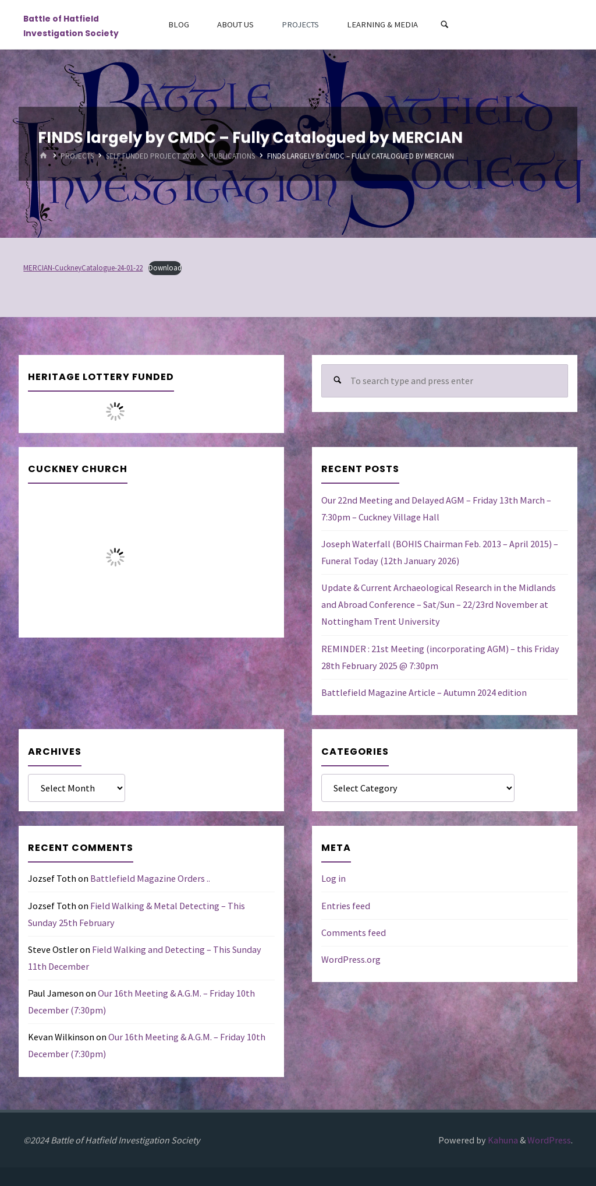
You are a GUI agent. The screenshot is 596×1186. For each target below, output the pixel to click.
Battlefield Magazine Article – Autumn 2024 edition (424, 692)
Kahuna (502, 1140)
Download (165, 268)
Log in (333, 878)
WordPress (549, 1140)
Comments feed (353, 932)
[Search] (444, 25)
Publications (232, 156)
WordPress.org (351, 959)
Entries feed (345, 906)
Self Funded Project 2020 (151, 156)
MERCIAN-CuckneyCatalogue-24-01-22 (83, 268)
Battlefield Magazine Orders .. (150, 878)
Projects (77, 156)
